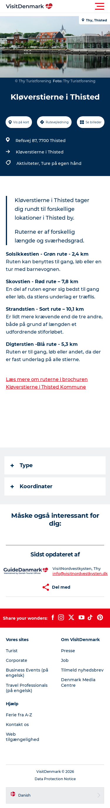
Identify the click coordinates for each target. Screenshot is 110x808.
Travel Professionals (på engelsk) (27, 688)
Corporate (16, 660)
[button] (81, 6)
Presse (68, 650)
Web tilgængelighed (22, 737)
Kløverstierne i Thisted (40, 152)
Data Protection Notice (55, 779)
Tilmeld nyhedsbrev (82, 670)
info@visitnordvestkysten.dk (80, 573)
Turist (12, 650)
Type (22, 465)
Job (65, 660)
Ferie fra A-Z (19, 715)
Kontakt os (17, 724)
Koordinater (32, 486)
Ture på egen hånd (61, 163)
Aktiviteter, (28, 163)
